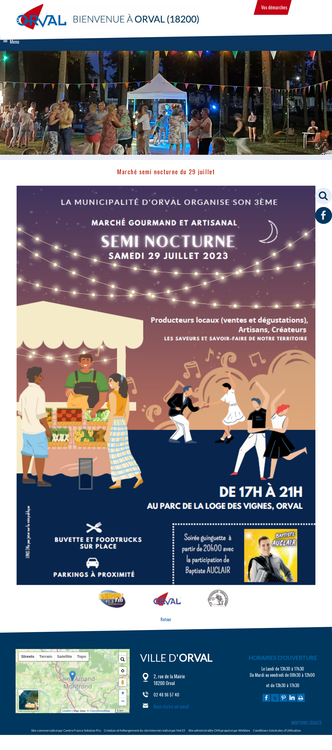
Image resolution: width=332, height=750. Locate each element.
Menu (14, 41)
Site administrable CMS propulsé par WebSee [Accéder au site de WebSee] (219, 730)
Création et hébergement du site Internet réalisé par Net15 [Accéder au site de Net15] (144, 730)
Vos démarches (274, 7)
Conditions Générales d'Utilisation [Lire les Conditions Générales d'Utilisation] (277, 730)
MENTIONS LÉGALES (306, 723)
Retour (166, 619)
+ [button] (123, 694)
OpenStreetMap (88, 710)
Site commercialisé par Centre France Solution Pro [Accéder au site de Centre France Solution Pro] (66, 730)
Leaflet (55, 710)
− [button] (123, 702)
